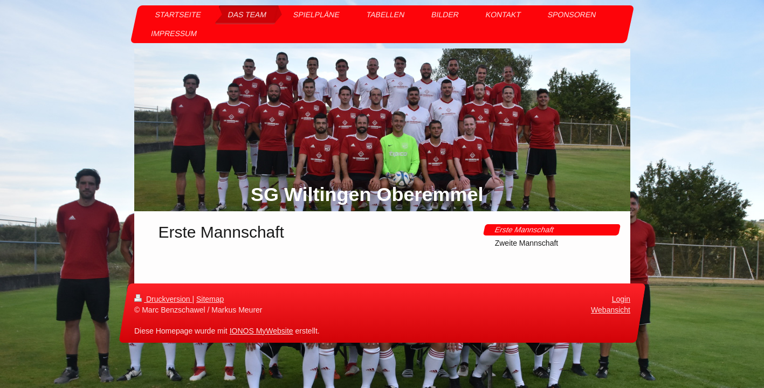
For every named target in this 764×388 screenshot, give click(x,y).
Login (620, 299)
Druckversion (163, 299)
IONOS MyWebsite (261, 330)
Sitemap (210, 299)
